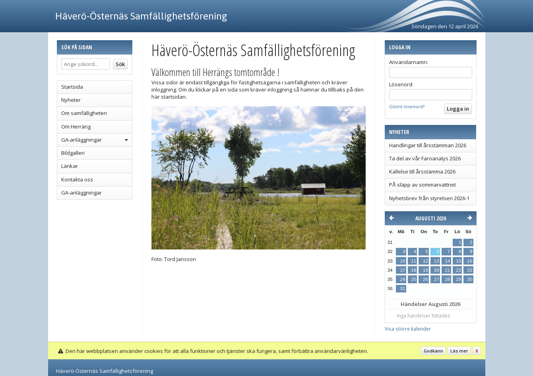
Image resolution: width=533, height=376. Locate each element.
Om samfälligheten (84, 113)
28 (447, 279)
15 (458, 261)
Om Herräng (76, 126)
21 (447, 270)
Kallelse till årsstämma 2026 (422, 171)
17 (402, 270)
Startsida (72, 86)
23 (469, 270)
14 (447, 261)
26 (425, 279)
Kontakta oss (77, 179)
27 (436, 279)
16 (469, 261)
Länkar (69, 165)
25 (413, 279)
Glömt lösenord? (406, 106)
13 (436, 261)
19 (425, 270)
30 (469, 279)
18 (413, 270)
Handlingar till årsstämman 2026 (427, 145)
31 (402, 288)
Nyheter (71, 99)
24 (402, 279)
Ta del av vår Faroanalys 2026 (425, 158)
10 (402, 261)
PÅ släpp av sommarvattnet (422, 184)
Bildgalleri (73, 152)
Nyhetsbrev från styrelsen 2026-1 (429, 198)
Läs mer (459, 351)
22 (458, 270)
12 (425, 261)
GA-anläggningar (81, 139)
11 (413, 261)
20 (436, 270)
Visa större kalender (408, 328)
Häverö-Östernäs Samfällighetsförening (141, 15)
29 (458, 279)
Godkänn (433, 351)
